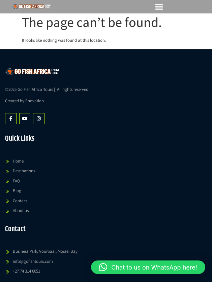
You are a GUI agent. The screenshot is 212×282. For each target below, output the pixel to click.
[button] (158, 6)
